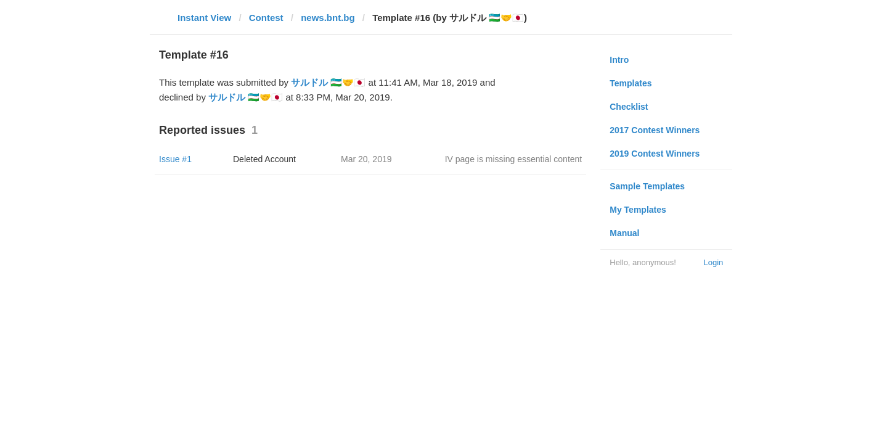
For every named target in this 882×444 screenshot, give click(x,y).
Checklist (629, 107)
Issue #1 (175, 159)
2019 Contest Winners (655, 153)
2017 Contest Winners (655, 130)
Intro (619, 60)
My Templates (638, 210)
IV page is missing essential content (513, 159)
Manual (624, 233)
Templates (630, 83)
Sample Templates (647, 186)
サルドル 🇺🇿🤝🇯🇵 (328, 82)
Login (713, 262)
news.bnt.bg (328, 17)
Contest (266, 17)
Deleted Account (264, 159)
